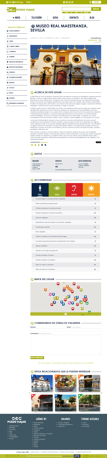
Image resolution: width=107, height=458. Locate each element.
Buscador (86, 424)
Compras (12, 51)
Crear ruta (61, 426)
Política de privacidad (49, 452)
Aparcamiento (14, 31)
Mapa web (17, 2)
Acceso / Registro (63, 422)
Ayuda (10, 2)
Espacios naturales (16, 67)
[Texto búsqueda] (76, 9)
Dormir (11, 57)
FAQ (10, 433)
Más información (67, 456)
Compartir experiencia (65, 424)
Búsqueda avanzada (16, 103)
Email (68, 327)
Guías (55, 17)
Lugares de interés (15, 77)
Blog (92, 17)
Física (40, 194)
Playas (11, 88)
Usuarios (86, 12)
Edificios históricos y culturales (43, 433)
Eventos (12, 72)
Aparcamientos (39, 422)
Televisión (36, 17)
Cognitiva (91, 194)
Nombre (33, 327)
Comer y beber (14, 46)
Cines (11, 41)
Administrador (94, 40)
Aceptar (76, 456)
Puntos (66, 12)
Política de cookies (67, 452)
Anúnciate (86, 426)
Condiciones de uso (83, 452)
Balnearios (13, 36)
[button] (67, 297)
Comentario (34, 333)
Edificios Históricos (16, 62)
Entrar (96, 2)
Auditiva (74, 194)
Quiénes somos (14, 426)
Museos (11, 82)
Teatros (12, 98)
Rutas (76, 12)
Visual (57, 194)
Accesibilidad (13, 437)
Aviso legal (35, 452)
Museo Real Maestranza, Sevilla (63, 169)
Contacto (74, 17)
